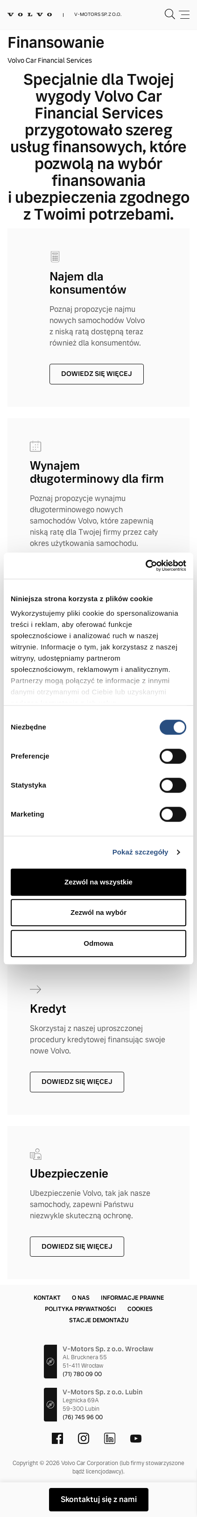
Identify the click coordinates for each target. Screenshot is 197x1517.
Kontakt (47, 1298)
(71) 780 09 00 (82, 1374)
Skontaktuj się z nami (99, 1499)
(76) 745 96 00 (83, 1417)
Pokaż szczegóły (141, 852)
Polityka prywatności (80, 1309)
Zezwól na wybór (98, 912)
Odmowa (98, 943)
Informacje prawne (132, 1298)
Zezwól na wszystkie (98, 882)
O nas (81, 1298)
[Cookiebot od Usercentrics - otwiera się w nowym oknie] (145, 566)
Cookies (140, 1309)
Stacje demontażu (98, 1320)
